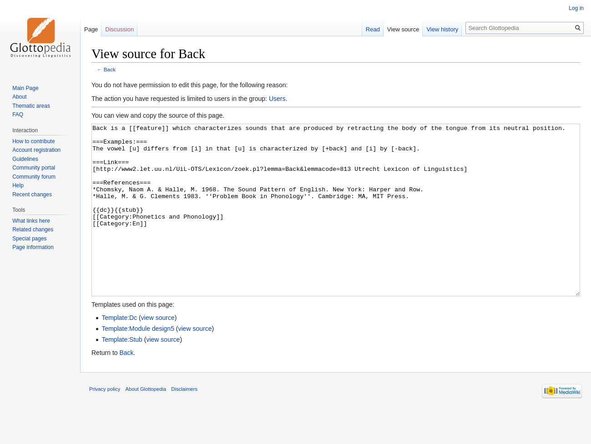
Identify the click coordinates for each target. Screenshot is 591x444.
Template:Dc (119, 351)
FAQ (17, 114)
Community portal (33, 168)
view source (158, 351)
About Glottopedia (146, 423)
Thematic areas (31, 106)
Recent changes (32, 194)
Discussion (119, 29)
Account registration (36, 150)
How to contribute (33, 141)
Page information (33, 247)
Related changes (32, 229)
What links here (31, 221)
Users (277, 98)
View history (442, 29)
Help (18, 185)
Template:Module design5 (137, 362)
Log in (576, 8)
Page (91, 29)
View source (403, 29)
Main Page (25, 88)
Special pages (29, 238)
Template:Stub (121, 373)
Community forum (34, 177)
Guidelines (25, 159)
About (19, 97)
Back (110, 69)
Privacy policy (104, 423)
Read (373, 29)
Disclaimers (184, 423)
